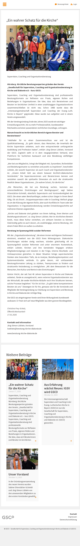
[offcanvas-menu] (4, 4)
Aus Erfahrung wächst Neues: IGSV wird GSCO (57, 388)
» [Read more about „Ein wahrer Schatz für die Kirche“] (35, 440)
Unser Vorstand (19, 474)
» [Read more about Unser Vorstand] (35, 497)
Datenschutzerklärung (68, 519)
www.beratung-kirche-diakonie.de (22, 333)
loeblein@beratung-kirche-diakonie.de (24, 328)
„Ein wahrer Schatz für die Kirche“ (21, 386)
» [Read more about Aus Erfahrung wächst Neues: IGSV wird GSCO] (71, 440)
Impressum (72, 517)
